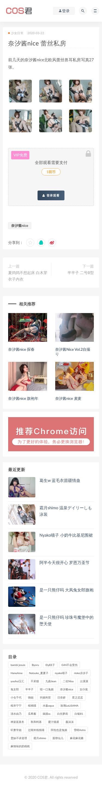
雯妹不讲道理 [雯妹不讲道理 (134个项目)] (19, 738)
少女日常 (15, 33)
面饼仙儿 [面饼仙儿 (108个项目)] (57, 738)
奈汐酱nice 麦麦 (68, 398)
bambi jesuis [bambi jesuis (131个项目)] (18, 664)
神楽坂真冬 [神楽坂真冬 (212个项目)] (17, 721)
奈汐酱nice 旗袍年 (23, 398)
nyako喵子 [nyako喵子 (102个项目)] (61, 673)
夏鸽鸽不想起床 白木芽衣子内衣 (27, 275)
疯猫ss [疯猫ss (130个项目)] (47, 713)
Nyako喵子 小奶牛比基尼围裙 (66, 535)
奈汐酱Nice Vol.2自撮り (72, 351)
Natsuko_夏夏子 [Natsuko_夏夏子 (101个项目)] (38, 673)
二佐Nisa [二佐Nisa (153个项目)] (68, 681)
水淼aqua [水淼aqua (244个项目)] (48, 705)
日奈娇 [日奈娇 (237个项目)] (61, 697)
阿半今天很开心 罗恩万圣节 (64, 562)
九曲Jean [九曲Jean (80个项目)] (50, 681)
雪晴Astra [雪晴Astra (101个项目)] (79, 730)
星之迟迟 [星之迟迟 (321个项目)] (77, 697)
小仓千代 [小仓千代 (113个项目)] (16, 697)
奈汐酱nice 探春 (21, 349)
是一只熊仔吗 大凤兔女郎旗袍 (66, 589)
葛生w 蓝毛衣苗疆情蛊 (59, 480)
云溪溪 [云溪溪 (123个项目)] (84, 681)
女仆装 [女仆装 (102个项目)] (84, 689)
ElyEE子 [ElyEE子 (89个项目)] (50, 664)
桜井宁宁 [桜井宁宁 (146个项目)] (16, 705)
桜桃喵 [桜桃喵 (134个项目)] (32, 705)
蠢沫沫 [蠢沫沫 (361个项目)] (70, 721)
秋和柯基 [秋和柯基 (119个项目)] (36, 721)
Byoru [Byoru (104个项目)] (35, 664)
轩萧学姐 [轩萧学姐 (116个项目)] (16, 730)
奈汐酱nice (19, 225)
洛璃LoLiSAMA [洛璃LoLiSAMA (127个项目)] (69, 705)
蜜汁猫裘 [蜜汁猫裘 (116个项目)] (53, 721)
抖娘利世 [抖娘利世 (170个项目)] (45, 697)
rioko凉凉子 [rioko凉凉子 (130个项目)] (81, 673)
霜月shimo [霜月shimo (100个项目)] (39, 738)
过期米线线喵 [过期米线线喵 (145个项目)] (36, 730)
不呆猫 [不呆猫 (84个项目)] (35, 681)
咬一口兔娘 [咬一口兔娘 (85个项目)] (47, 689)
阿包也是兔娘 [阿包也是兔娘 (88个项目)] (59, 730)
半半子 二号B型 (80, 272)
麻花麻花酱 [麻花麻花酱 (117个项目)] (77, 738)
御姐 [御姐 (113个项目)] (30, 697)
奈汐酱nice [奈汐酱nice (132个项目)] (66, 689)
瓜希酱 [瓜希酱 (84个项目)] (32, 713)
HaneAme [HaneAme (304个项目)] (17, 673)
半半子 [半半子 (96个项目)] (29, 689)
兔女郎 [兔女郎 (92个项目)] (15, 689)
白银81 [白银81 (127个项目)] (79, 713)
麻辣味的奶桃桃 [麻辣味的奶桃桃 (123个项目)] (20, 746)
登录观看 (50, 195)
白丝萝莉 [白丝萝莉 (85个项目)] (62, 713)
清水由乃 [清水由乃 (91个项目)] (16, 713)
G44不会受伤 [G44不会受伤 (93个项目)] (69, 664)
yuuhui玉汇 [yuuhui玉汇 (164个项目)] (17, 681)
